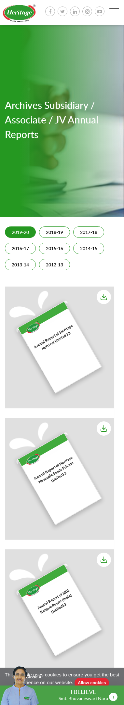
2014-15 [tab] (88, 249)
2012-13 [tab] (54, 265)
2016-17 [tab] (20, 249)
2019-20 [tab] (20, 232)
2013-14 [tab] (20, 265)
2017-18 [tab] (88, 232)
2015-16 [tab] (54, 249)
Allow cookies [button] (92, 682)
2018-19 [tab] (54, 232)
